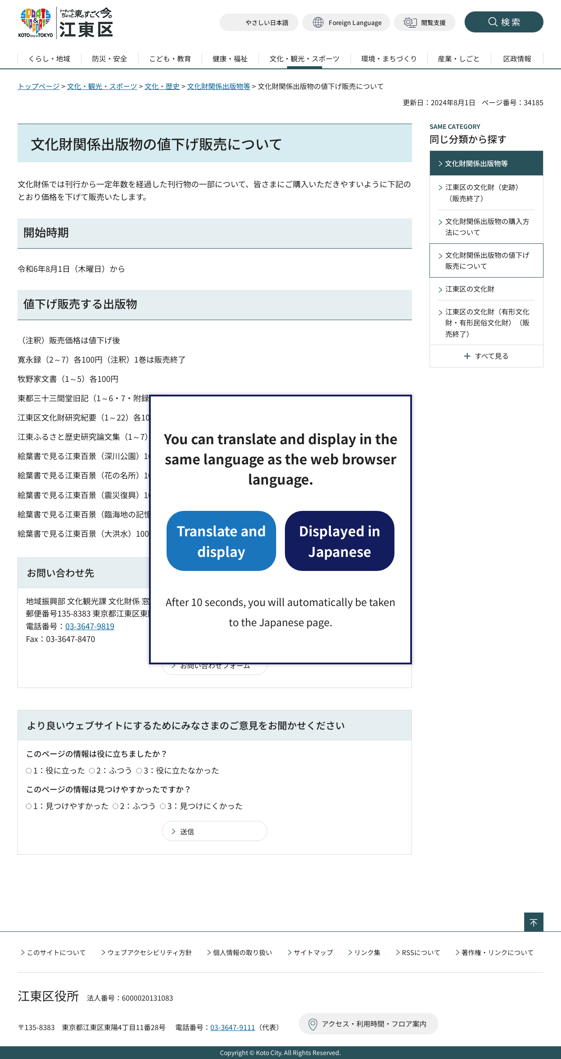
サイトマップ (313, 952)
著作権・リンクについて (498, 952)
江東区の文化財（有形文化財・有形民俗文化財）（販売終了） (487, 322)
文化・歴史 (162, 86)
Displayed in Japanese (339, 540)
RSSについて (421, 952)
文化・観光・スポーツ (102, 86)
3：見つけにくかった (205, 805)
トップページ (39, 86)
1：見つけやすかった (71, 805)
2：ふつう (114, 770)
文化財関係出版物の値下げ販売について (487, 260)
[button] (346, 23)
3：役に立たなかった (181, 770)
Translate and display (221, 540)
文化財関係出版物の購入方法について (487, 227)
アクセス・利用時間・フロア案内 (374, 1023)
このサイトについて (56, 952)
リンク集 (367, 952)
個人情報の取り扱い (242, 952)
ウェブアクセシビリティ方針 (149, 952)
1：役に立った (59, 770)
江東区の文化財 (469, 288)
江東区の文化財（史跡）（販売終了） (483, 192)
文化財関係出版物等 (218, 86)
